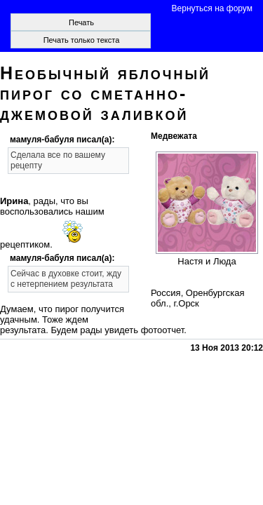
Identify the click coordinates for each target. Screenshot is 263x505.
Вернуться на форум (212, 8)
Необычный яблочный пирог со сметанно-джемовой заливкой (105, 93)
